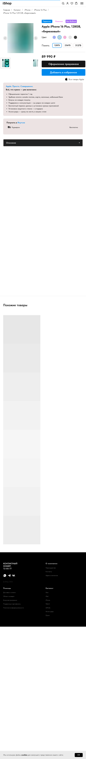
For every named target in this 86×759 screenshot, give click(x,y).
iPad (47, 596)
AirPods (48, 608)
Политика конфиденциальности (13, 608)
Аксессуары (50, 611)
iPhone (27, 10)
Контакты (49, 572)
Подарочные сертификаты (12, 604)
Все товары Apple (76, 79)
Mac (47, 592)
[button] (63, 3)
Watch (48, 604)
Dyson (48, 615)
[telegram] (9, 575)
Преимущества (51, 568)
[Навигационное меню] (81, 3)
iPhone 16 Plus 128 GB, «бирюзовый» (19, 13)
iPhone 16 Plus (40, 10)
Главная (6, 10)
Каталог (17, 10)
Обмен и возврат (8, 596)
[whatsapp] (5, 575)
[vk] (13, 575)
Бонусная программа (10, 600)
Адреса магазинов (52, 575)
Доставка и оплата (9, 592)
